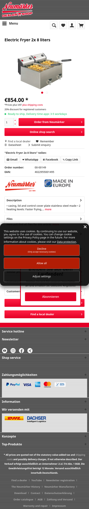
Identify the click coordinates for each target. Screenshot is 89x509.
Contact (35, 493)
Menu (10, 23)
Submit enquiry (40, 145)
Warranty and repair (35, 505)
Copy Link (70, 159)
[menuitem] (10, 23)
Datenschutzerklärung (58, 493)
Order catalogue (23, 499)
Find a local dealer (18, 141)
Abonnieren (50, 297)
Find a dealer (19, 480)
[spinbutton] (9, 122)
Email (12, 159)
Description (14, 200)
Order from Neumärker (58, 121)
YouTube (36, 480)
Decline (42, 250)
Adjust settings (41, 276)
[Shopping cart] (81, 25)
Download (20, 493)
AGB (40, 499)
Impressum (59, 505)
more (47, 209)
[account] (72, 25)
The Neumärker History (25, 486)
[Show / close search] (53, 25)
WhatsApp (30, 159)
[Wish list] (63, 25)
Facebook (50, 159)
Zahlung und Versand (59, 499)
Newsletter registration (60, 480)
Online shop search (56, 131)
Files (9, 219)
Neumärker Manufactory (59, 486)
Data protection (66, 242)
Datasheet (13, 145)
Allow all (42, 263)
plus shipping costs (32, 104)
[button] (15, 120)
